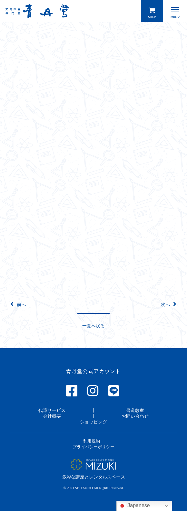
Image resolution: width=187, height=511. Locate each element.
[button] (93, 325)
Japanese (134, 506)
